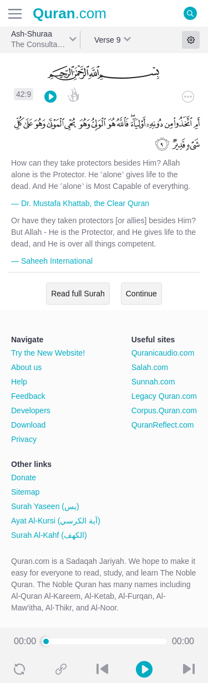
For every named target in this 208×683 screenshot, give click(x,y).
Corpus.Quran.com (164, 410)
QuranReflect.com (162, 424)
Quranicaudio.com (163, 352)
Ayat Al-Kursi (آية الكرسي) (55, 520)
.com (69, 13)
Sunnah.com (153, 381)
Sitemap (25, 491)
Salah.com (149, 367)
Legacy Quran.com (164, 396)
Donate (23, 477)
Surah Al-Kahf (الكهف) (49, 535)
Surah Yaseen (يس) (45, 506)
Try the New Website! (48, 352)
